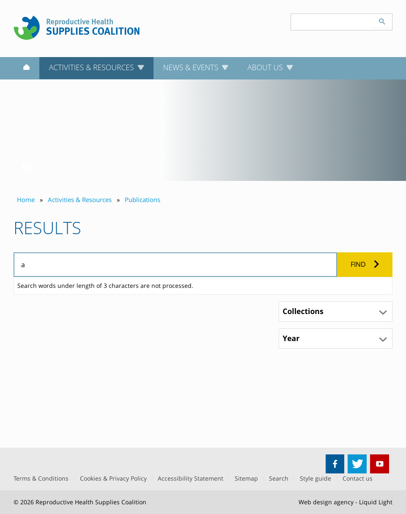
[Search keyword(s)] (331, 22)
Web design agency (326, 502)
